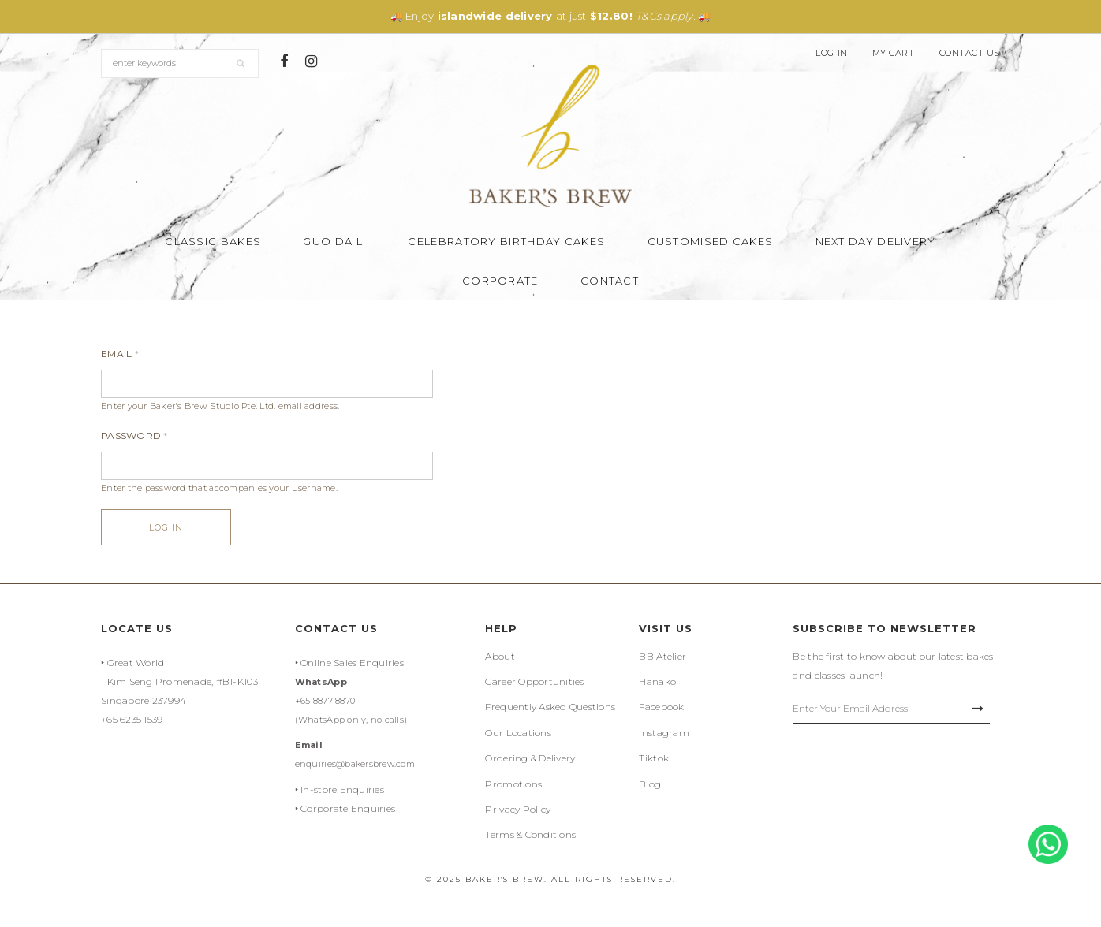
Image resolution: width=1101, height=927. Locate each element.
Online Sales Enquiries (352, 662)
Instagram (664, 733)
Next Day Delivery (875, 241)
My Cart (893, 53)
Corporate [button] (500, 280)
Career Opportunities (534, 681)
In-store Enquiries (342, 789)
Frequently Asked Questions (550, 707)
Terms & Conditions (530, 834)
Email (120, 353)
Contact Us (970, 53)
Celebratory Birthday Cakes (506, 241)
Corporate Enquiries (347, 808)
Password (134, 435)
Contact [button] (609, 280)
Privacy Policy (517, 809)
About (499, 656)
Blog (650, 784)
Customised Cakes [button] (711, 241)
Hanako (657, 681)
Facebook (661, 707)
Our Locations (517, 733)
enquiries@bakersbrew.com (355, 763)
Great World (136, 662)
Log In (831, 53)
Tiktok (654, 758)
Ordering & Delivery (530, 758)
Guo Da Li (334, 241)
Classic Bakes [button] (213, 241)
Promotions (513, 784)
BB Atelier (662, 656)
